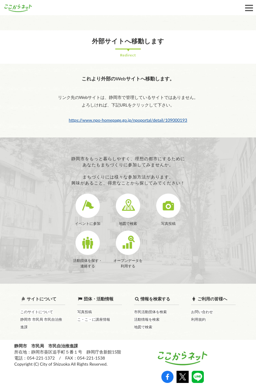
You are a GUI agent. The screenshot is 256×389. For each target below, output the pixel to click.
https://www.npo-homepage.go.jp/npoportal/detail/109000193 (128, 120)
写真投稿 (84, 312)
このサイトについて (36, 312)
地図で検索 (143, 327)
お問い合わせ (202, 312)
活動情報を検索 (147, 319)
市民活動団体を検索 (150, 312)
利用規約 (198, 319)
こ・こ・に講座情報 (93, 319)
